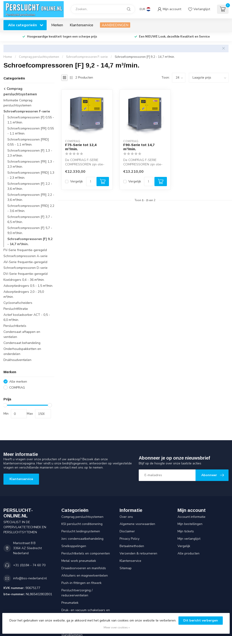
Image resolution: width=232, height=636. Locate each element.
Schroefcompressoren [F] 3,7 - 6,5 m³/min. (29, 219)
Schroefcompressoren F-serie (87, 57)
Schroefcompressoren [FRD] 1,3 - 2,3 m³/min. (30, 175)
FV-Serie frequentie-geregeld (25, 250)
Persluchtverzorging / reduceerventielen (77, 593)
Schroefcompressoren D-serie (25, 268)
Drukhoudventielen (17, 360)
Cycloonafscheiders (17, 303)
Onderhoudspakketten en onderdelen (22, 351)
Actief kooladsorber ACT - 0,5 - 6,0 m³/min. (26, 317)
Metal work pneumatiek (78, 561)
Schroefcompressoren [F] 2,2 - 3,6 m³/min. (29, 186)
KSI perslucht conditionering (81, 524)
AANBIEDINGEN (115, 25)
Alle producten (188, 553)
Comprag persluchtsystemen (39, 57)
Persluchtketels (14, 326)
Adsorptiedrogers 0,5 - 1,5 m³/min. (28, 286)
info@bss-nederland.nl (30, 578)
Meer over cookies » (117, 627)
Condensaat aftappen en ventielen (21, 334)
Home (7, 57)
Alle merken (18, 381)
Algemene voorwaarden (137, 524)
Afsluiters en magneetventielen (84, 575)
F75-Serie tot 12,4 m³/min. (80, 147)
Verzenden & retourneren (138, 553)
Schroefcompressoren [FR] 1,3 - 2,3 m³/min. (30, 164)
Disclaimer (127, 531)
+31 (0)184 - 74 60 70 (29, 565)
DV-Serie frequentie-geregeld (25, 274)
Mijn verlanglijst (189, 538)
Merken (57, 25)
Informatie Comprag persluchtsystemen (17, 103)
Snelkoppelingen (73, 546)
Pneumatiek (69, 603)
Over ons (126, 517)
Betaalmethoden (132, 546)
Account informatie (191, 517)
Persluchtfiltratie (15, 309)
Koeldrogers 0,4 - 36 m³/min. (24, 280)
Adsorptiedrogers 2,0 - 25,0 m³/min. (23, 294)
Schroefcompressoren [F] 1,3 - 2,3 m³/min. (29, 153)
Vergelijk (76, 181)
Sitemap (126, 568)
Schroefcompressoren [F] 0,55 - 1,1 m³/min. (30, 120)
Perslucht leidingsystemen (80, 531)
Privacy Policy (129, 538)
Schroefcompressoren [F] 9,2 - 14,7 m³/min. (145, 57)
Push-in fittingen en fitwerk (81, 583)
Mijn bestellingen (190, 524)
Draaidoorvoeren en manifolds (83, 568)
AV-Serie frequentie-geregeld (25, 262)
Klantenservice (81, 25)
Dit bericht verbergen (200, 620)
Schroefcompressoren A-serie (25, 256)
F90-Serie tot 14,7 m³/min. (139, 147)
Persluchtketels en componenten (85, 553)
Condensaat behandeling (21, 343)
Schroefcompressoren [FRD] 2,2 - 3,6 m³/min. (30, 208)
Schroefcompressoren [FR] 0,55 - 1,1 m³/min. (30, 131)
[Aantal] (90, 181)
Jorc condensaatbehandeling (82, 538)
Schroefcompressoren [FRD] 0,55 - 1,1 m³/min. (28, 142)
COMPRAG (17, 387)
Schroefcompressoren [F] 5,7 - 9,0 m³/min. (29, 230)
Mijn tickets (186, 531)
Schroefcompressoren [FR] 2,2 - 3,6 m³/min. (30, 197)
